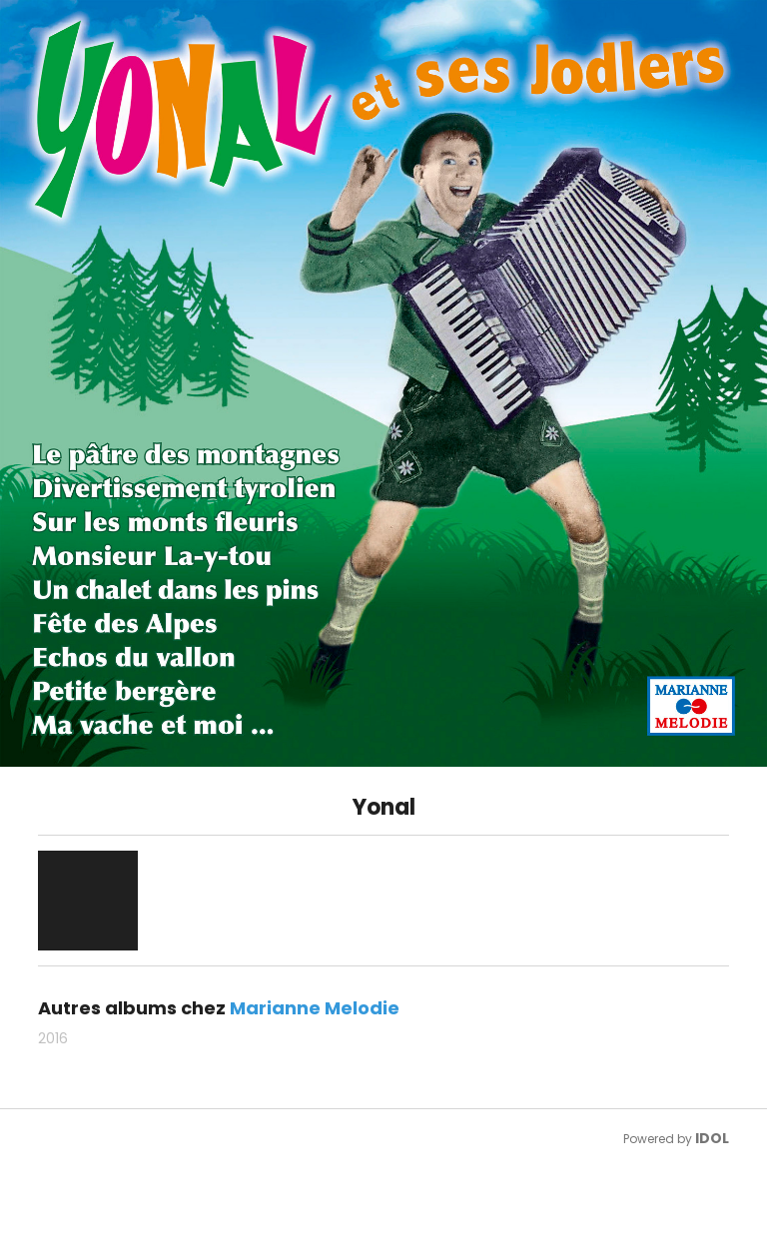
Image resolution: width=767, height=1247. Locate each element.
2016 (53, 1038)
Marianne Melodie (314, 1007)
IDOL (712, 1138)
